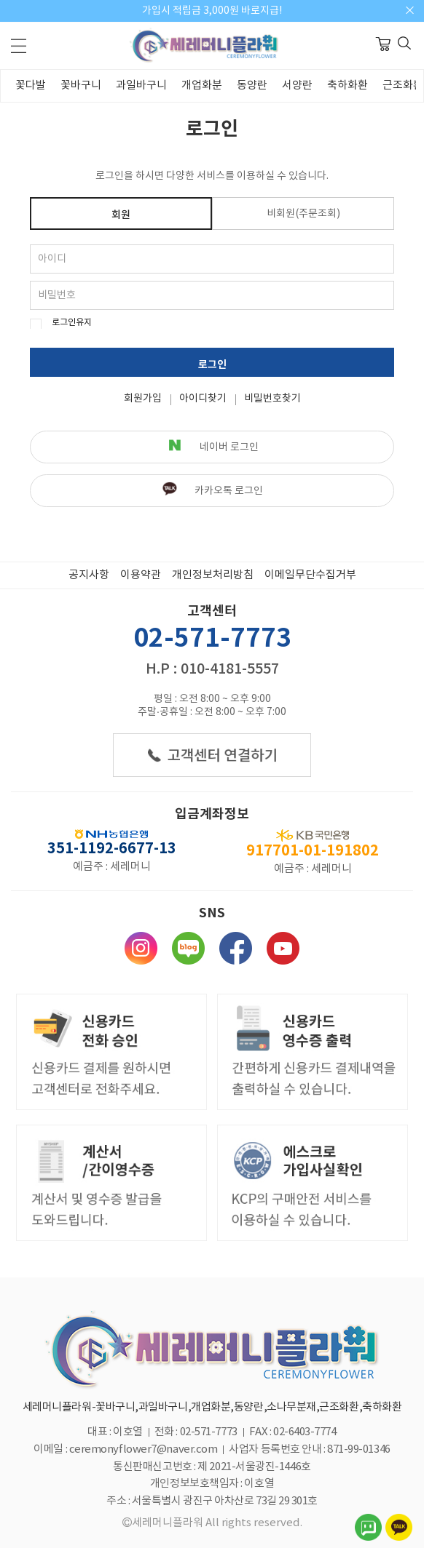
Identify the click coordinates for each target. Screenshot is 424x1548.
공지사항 (88, 575)
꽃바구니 (80, 85)
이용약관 (140, 575)
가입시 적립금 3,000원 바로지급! (212, 11)
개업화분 (201, 85)
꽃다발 (30, 85)
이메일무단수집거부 (310, 575)
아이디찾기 (203, 398)
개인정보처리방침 (213, 575)
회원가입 (143, 398)
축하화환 (347, 85)
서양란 (297, 85)
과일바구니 (141, 85)
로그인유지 (72, 322)
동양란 (252, 85)
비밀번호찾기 (272, 398)
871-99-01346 (358, 1449)
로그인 (212, 365)
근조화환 (402, 85)
